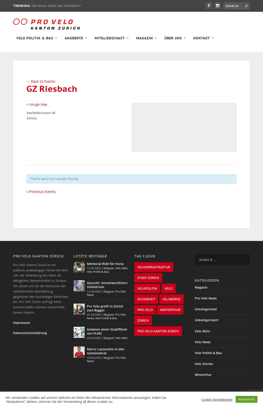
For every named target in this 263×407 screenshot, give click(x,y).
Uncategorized (206, 312)
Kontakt (201, 41)
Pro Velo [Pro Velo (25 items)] (145, 313)
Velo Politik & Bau (34, 41)
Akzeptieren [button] (246, 399)
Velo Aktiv (121, 271)
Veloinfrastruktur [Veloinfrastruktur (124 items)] (153, 270)
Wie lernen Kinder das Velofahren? (56, 6)
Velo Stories (204, 367)
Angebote (74, 41)
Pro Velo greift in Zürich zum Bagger (105, 311)
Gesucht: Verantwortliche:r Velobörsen (107, 288)
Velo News (203, 345)
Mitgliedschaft (110, 41)
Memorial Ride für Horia (105, 267)
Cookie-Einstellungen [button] (216, 399)
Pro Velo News (206, 301)
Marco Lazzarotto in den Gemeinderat (105, 354)
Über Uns (173, 41)
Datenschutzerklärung (30, 336)
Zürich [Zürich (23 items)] (143, 323)
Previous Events (41, 194)
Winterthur (203, 378)
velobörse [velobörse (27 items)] (172, 302)
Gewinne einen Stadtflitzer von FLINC (107, 334)
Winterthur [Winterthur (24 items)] (170, 313)
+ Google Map (36, 107)
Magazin (144, 41)
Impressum (21, 326)
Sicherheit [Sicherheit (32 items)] (146, 302)
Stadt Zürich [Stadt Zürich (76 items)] (148, 281)
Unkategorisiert (207, 323)
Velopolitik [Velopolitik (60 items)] (147, 291)
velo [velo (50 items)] (169, 291)
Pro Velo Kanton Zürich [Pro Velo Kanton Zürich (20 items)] (158, 334)
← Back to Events (40, 84)
